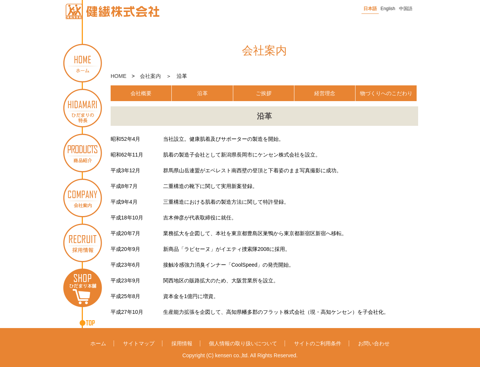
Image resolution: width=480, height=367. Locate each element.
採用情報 (181, 343)
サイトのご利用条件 (317, 343)
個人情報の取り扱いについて (243, 343)
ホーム (98, 343)
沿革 (202, 93)
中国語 (405, 8)
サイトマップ (138, 343)
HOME (118, 76)
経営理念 (324, 93)
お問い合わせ (374, 343)
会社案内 (150, 76)
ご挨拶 (264, 93)
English (388, 8)
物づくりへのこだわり (386, 93)
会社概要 (141, 93)
